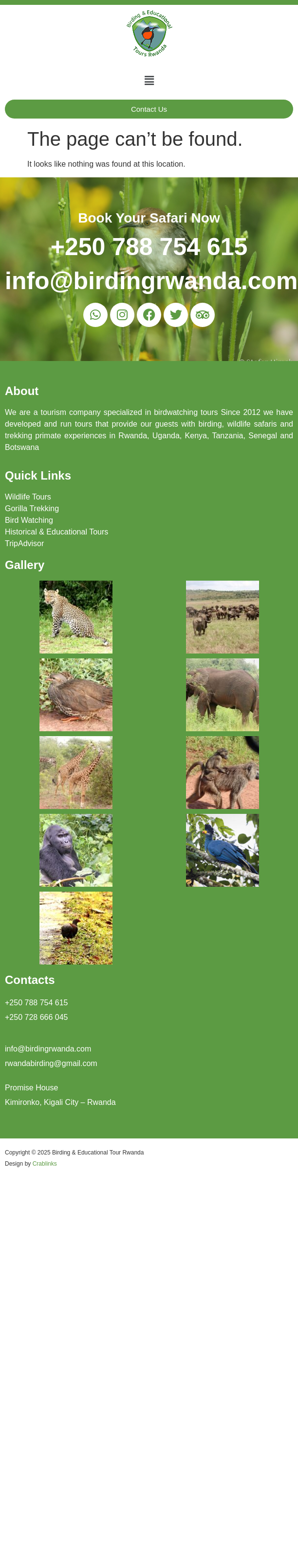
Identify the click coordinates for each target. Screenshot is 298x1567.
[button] (149, 80)
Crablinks (45, 1163)
